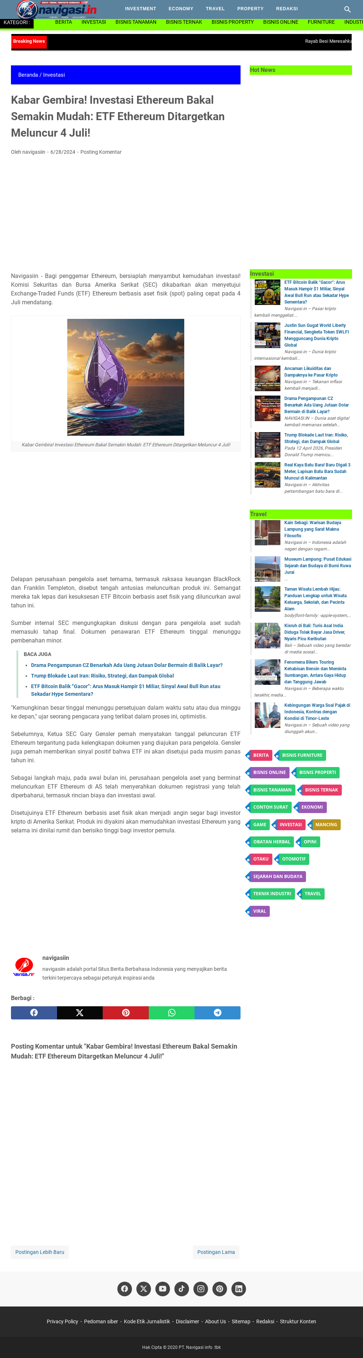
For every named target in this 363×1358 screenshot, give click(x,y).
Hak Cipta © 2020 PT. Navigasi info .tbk (181, 1347)
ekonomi (312, 807)
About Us (215, 1321)
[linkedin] (238, 1289)
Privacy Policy (63, 1321)
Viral (259, 911)
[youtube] (162, 1289)
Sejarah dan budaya (277, 876)
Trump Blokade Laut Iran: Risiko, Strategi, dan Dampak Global (102, 676)
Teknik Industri (272, 893)
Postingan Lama (216, 1252)
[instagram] (200, 1289)
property (250, 8)
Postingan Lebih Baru (39, 1252)
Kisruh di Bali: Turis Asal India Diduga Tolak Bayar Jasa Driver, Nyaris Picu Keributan (314, 632)
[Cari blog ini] (347, 9)
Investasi (94, 22)
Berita (63, 22)
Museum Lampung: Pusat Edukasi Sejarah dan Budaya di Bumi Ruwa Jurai (317, 566)
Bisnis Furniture (302, 755)
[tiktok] (181, 1289)
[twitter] (80, 1012)
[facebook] (34, 1012)
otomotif (294, 859)
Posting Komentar (101, 152)
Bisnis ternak (321, 790)
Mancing (326, 824)
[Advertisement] (126, 216)
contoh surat (270, 807)
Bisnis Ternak (184, 22)
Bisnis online (269, 772)
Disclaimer (187, 1321)
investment (140, 8)
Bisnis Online (280, 22)
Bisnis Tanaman (136, 22)
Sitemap (241, 1321)
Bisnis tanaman (272, 790)
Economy (181, 8)
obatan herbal (271, 842)
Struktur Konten (298, 1321)
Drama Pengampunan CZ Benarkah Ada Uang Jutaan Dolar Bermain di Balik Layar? (127, 665)
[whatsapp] (172, 1012)
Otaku (261, 859)
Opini (310, 842)
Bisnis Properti (317, 772)
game (259, 824)
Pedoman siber (101, 1321)
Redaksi (287, 8)
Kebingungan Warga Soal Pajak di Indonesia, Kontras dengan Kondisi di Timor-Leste (317, 712)
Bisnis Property (233, 22)
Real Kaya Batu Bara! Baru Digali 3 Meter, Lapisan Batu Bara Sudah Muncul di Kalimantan (317, 471)
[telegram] (217, 1012)
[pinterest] (126, 1012)
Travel (215, 8)
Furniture (321, 22)
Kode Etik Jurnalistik (147, 1321)
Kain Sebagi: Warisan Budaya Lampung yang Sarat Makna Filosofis (312, 529)
